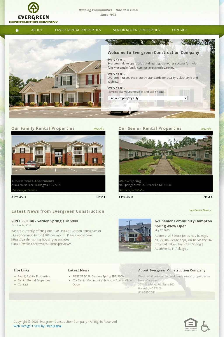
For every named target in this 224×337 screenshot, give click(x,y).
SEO (37, 326)
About (37, 30)
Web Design (22, 326)
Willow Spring (130, 181)
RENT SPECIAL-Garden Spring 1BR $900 (44, 221)
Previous (18, 197)
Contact (179, 30)
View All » (98, 129)
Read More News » (200, 210)
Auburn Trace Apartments (32, 181)
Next (100, 197)
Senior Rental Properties (136, 30)
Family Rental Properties (78, 30)
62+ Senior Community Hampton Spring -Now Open (183, 223)
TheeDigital (53, 326)
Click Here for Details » (24, 190)
